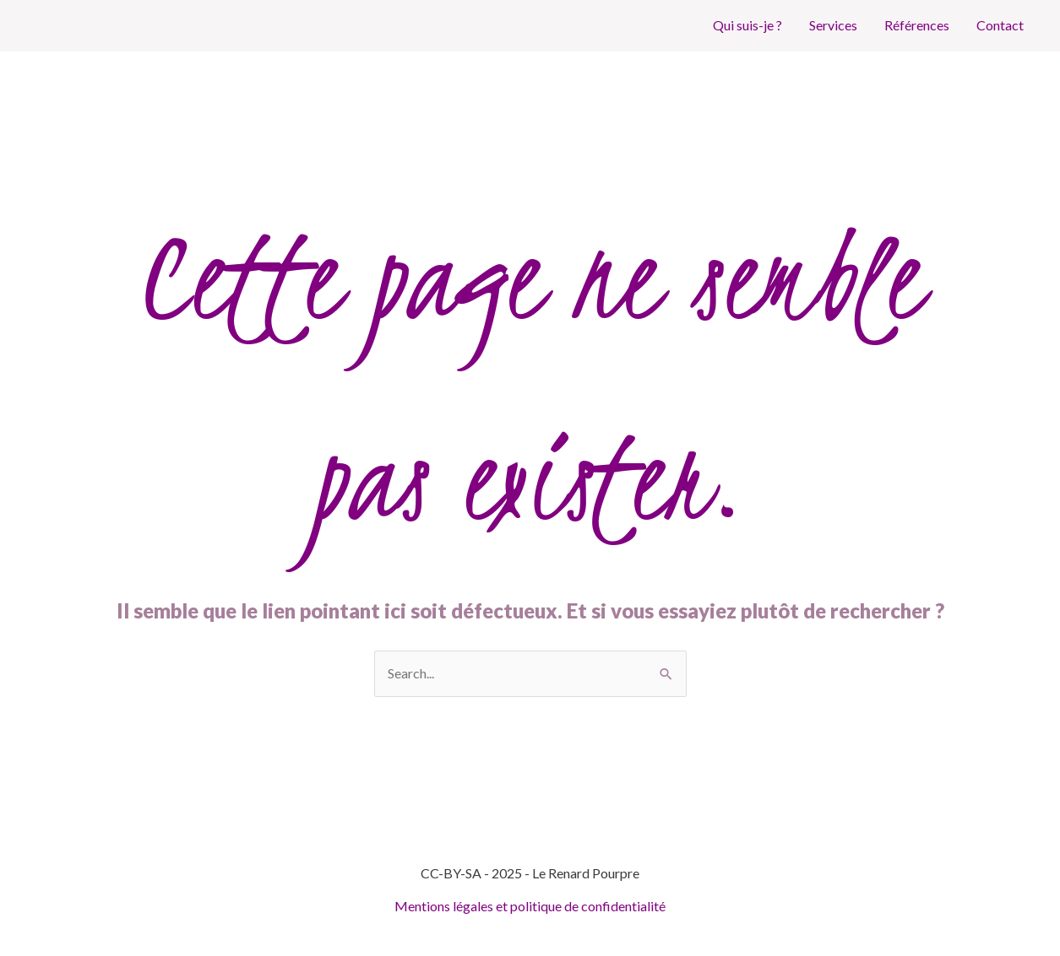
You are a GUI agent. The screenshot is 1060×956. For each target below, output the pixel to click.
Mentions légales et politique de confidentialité (530, 906)
